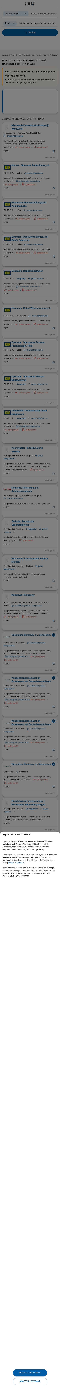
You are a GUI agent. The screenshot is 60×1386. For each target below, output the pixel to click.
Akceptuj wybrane (30, 1381)
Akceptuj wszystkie (30, 1373)
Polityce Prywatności (16, 863)
